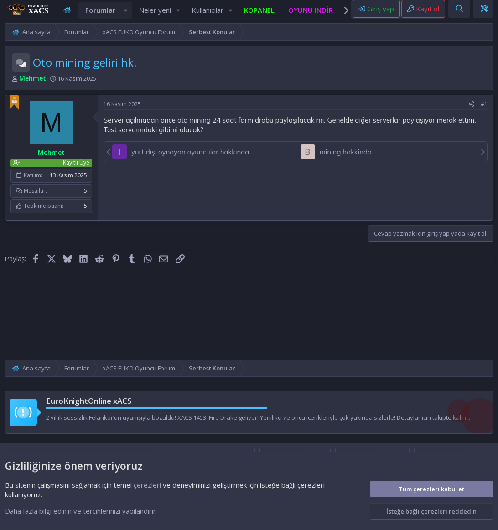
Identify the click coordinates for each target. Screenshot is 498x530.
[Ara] (459, 13)
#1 (484, 113)
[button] (125, 14)
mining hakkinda (346, 161)
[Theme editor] (483, 13)
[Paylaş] (471, 113)
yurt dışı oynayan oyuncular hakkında (190, 161)
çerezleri (147, 484)
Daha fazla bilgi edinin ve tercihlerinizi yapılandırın (81, 510)
